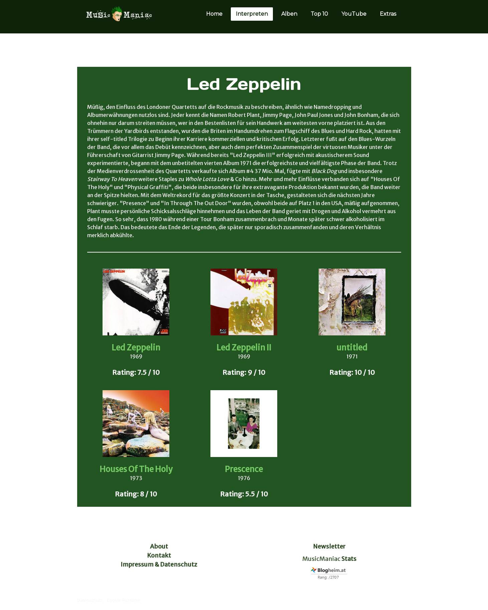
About (159, 546)
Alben (289, 14)
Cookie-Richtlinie (123, 600)
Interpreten (252, 14)
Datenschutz (90, 600)
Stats (348, 559)
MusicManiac (321, 559)
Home (214, 14)
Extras (388, 14)
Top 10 (319, 14)
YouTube (353, 14)
